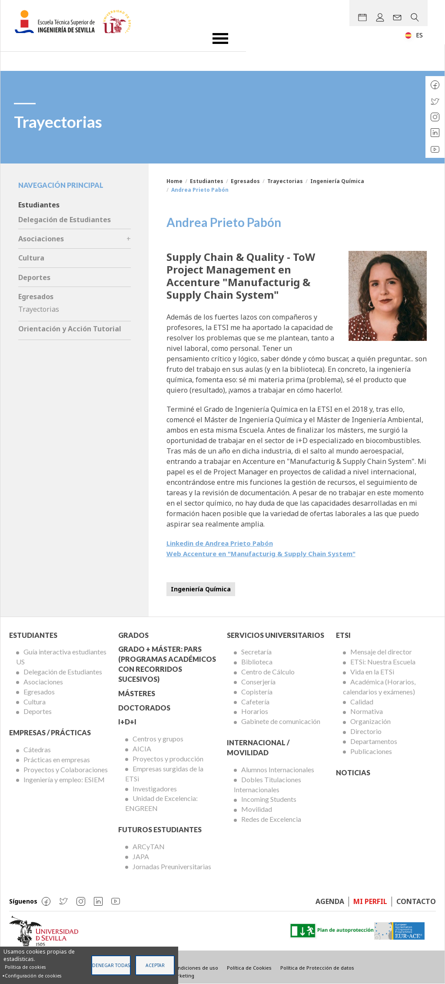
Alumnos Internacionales (277, 769)
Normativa (366, 711)
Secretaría (256, 651)
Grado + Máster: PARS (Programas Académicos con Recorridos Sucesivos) (167, 664)
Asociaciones (41, 238)
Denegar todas (111, 965)
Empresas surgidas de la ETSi (164, 773)
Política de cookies (25, 967)
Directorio (366, 731)
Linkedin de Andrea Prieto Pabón (223, 543)
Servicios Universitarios (275, 635)
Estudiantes (206, 181)
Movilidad (256, 809)
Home (174, 181)
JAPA (141, 856)
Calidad (361, 701)
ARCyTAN (149, 846)
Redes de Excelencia (271, 819)
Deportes (34, 277)
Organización (370, 721)
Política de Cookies (249, 967)
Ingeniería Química (337, 181)
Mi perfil (370, 901)
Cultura (31, 258)
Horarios (254, 711)
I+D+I (127, 721)
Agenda (329, 901)
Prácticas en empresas (56, 759)
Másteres (136, 693)
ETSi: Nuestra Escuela (382, 661)
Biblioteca (256, 661)
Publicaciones (371, 751)
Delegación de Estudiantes (64, 219)
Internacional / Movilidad (258, 747)
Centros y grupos (158, 738)
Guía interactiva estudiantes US (61, 656)
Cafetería (255, 701)
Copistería (256, 691)
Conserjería (258, 681)
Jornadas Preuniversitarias (172, 866)
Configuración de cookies (33, 976)
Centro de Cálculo (268, 671)
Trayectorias (285, 181)
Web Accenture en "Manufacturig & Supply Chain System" (267, 553)
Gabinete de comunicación (280, 721)
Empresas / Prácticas (50, 732)
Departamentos (373, 741)
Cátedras (37, 749)
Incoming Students (268, 799)
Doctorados (144, 708)
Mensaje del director (381, 651)
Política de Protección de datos (317, 967)
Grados (133, 635)
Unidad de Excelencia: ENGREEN (161, 803)
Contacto (416, 901)
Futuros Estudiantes (160, 829)
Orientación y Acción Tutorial (69, 329)
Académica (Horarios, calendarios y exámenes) (379, 686)
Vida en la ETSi (372, 671)
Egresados (245, 181)
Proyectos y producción (168, 758)
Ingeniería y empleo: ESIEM (64, 779)
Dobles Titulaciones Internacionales (267, 784)
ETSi (343, 635)
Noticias (353, 772)
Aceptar (155, 965)
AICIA (142, 748)
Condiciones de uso (195, 967)
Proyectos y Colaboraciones (65, 769)
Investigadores (155, 788)
